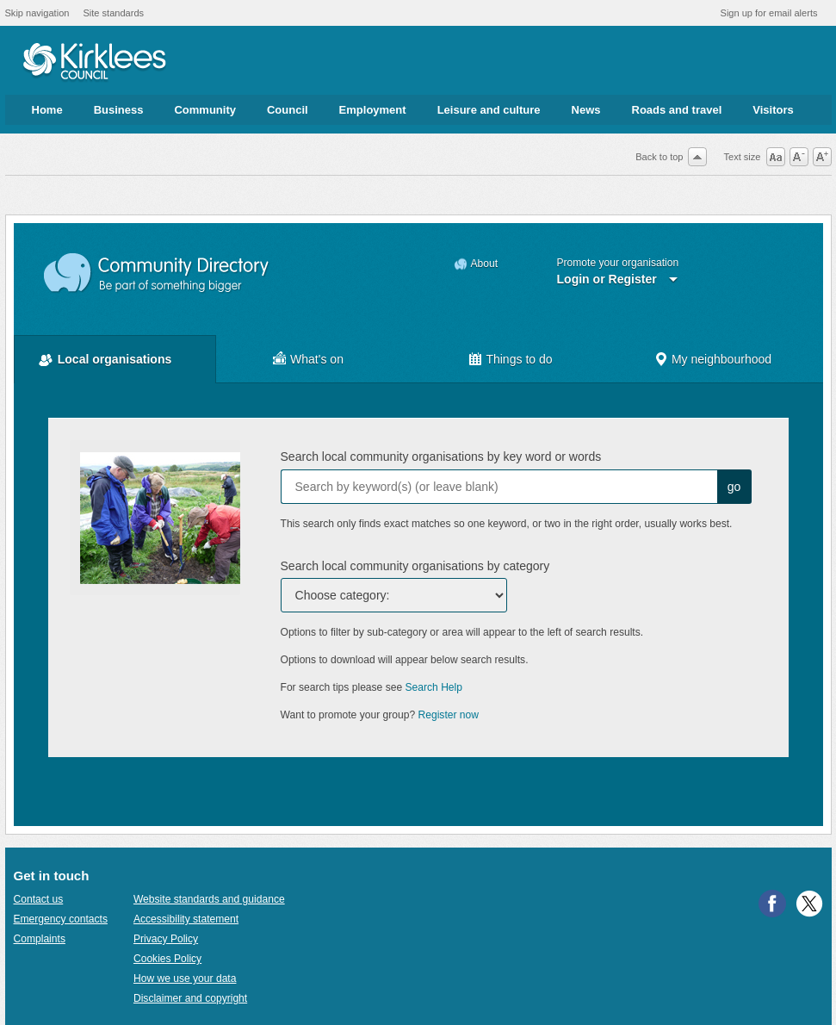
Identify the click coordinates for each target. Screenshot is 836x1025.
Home (47, 109)
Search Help (434, 687)
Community (205, 109)
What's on (317, 359)
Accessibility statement (185, 919)
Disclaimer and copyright (190, 998)
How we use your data (185, 978)
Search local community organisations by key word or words (441, 456)
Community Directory (157, 273)
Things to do (519, 359)
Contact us (39, 899)
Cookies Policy (167, 959)
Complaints (39, 939)
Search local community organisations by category (415, 566)
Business (119, 109)
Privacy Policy (165, 939)
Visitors (772, 109)
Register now (449, 715)
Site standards (113, 13)
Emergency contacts (61, 919)
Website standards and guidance (209, 899)
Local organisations (115, 359)
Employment (372, 109)
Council (287, 109)
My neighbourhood (721, 359)
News (586, 109)
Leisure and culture (489, 109)
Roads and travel (677, 109)
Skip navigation (37, 13)
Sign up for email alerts (769, 13)
